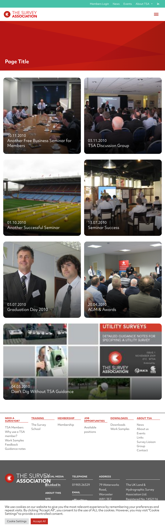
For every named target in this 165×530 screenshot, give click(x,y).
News (116, 4)
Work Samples (14, 440)
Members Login (99, 4)
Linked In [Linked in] (52, 485)
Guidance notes (15, 449)
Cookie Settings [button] (17, 521)
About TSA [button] (144, 4)
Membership (66, 425)
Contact (142, 450)
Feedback (11, 444)
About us (143, 429)
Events (127, 4)
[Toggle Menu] (156, 14)
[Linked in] (158, 4)
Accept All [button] (39, 521)
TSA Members (14, 427)
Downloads (117, 425)
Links (140, 437)
